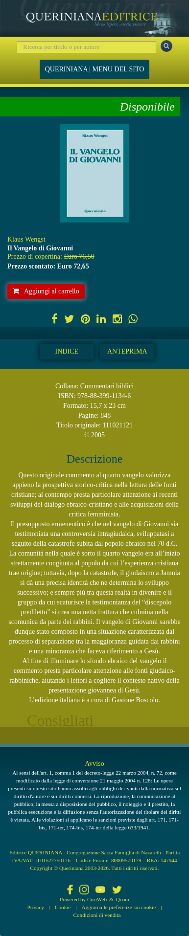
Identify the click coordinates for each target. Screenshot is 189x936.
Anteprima (127, 351)
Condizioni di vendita (97, 915)
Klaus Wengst (26, 239)
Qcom (122, 899)
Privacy (35, 907)
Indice (66, 351)
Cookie (63, 907)
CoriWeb (97, 899)
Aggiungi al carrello (46, 291)
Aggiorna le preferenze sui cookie (119, 907)
